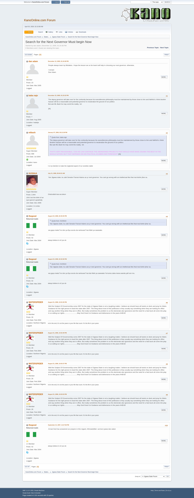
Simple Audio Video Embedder (32, 493)
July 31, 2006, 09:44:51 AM (56, 173)
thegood (32, 216)
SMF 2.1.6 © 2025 (28, 490)
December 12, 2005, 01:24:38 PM (58, 61)
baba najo (33, 95)
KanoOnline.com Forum (39, 20)
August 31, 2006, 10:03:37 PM (57, 363)
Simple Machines (39, 490)
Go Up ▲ (168, 490)
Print (166, 54)
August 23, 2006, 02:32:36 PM (57, 259)
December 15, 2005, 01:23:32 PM (58, 95)
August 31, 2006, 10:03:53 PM (57, 394)
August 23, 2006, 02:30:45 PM (57, 216)
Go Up (27, 466)
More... (164, 77)
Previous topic (153, 48)
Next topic (164, 48)
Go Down (28, 54)
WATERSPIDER (36, 302)
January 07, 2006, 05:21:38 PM (57, 132)
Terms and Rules (160, 490)
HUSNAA (33, 173)
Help (152, 490)
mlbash (32, 132)
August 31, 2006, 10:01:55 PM (57, 302)
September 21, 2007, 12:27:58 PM (58, 425)
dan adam (33, 61)
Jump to (137, 476)
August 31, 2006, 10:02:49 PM (57, 333)
